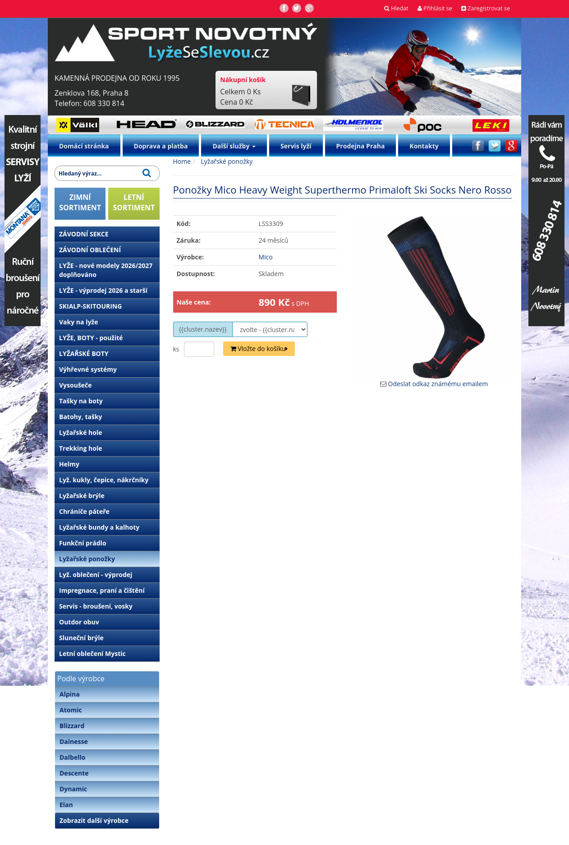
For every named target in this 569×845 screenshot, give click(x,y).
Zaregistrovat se (485, 8)
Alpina (70, 694)
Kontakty (423, 146)
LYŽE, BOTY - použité (91, 337)
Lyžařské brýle (82, 495)
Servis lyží (296, 146)
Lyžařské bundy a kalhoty (99, 527)
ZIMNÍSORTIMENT (80, 202)
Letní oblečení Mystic (92, 653)
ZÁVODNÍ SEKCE (84, 234)
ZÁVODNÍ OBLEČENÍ (90, 249)
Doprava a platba (161, 146)
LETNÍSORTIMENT (134, 202)
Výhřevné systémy (88, 369)
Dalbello (72, 757)
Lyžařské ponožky (87, 558)
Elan (66, 804)
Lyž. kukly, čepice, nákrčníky (103, 480)
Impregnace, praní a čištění (102, 590)
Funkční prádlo (82, 543)
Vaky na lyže (78, 322)
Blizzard (72, 725)
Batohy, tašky (80, 416)
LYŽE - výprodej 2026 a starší (103, 290)
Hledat (396, 8)
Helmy (69, 464)
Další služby (234, 146)
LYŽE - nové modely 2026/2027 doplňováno (105, 270)
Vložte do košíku (259, 348)
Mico (265, 257)
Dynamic (73, 789)
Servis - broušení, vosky (96, 606)
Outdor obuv (79, 622)
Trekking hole (80, 448)
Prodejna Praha (360, 146)
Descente (74, 773)
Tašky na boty (81, 401)
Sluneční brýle (81, 637)
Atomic (71, 710)
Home (182, 161)
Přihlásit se (435, 8)
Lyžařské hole (80, 432)
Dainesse (74, 741)
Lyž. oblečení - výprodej (95, 574)
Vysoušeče (75, 385)
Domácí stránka (84, 146)
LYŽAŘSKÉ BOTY (84, 353)
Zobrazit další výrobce (94, 820)
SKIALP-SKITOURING (90, 306)
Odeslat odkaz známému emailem (438, 383)
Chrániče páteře (84, 511)
